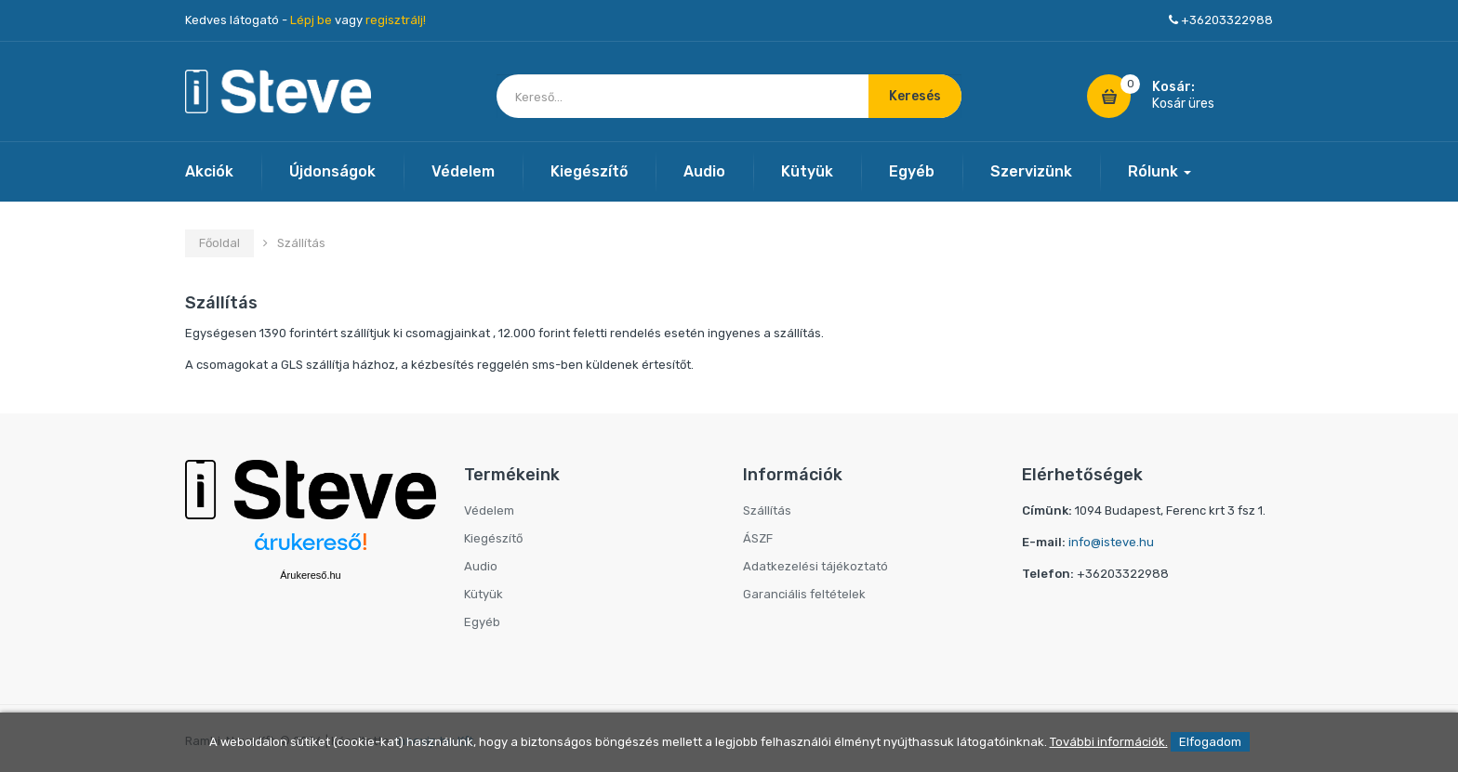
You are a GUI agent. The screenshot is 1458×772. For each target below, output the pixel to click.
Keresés (915, 96)
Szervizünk (1031, 171)
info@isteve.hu (1111, 542)
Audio (704, 171)
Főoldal (219, 243)
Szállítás (767, 510)
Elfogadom (1210, 742)
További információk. (1109, 742)
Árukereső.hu (310, 575)
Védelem (463, 171)
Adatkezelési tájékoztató (815, 566)
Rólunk (1159, 171)
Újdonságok (332, 171)
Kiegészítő (589, 171)
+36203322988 (1227, 20)
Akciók (209, 171)
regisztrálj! (395, 20)
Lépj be (311, 20)
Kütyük (807, 171)
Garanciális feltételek (804, 594)
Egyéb (911, 171)
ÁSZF (758, 538)
